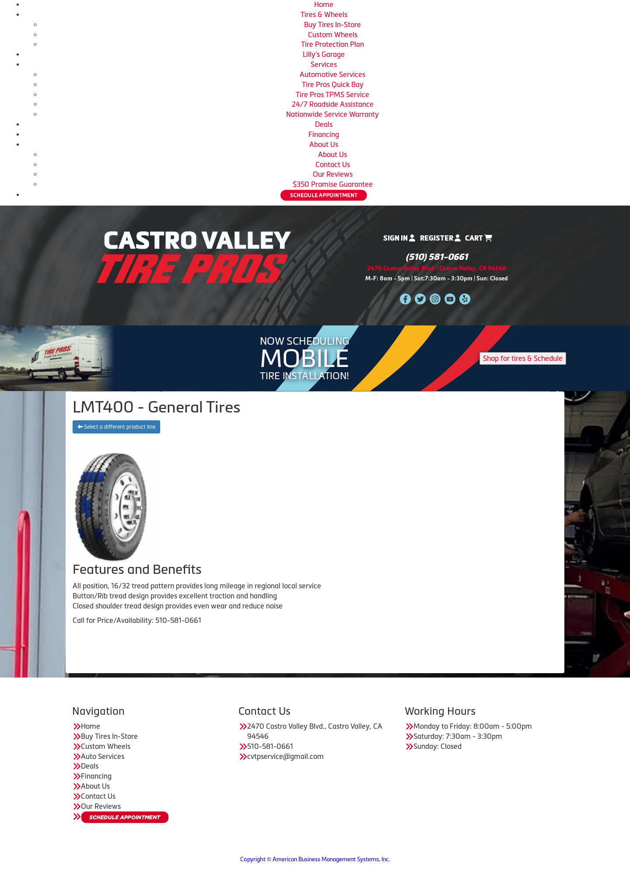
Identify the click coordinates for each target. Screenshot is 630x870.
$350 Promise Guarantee (333, 184)
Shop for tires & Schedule (523, 358)
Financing (323, 134)
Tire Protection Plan (332, 44)
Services (324, 64)
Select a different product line (116, 427)
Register (440, 238)
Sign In (399, 238)
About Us (323, 144)
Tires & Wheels (324, 14)
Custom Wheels (332, 34)
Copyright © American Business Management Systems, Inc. (315, 859)
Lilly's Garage (324, 54)
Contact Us (332, 164)
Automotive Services (332, 74)
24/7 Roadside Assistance (333, 104)
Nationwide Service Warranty (332, 114)
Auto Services (102, 756)
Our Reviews (333, 174)
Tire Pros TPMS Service (332, 94)
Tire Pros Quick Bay (333, 84)
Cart (478, 238)
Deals (323, 124)
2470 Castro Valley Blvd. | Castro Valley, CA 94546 (436, 268)
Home (323, 4)
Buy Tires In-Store (332, 24)
